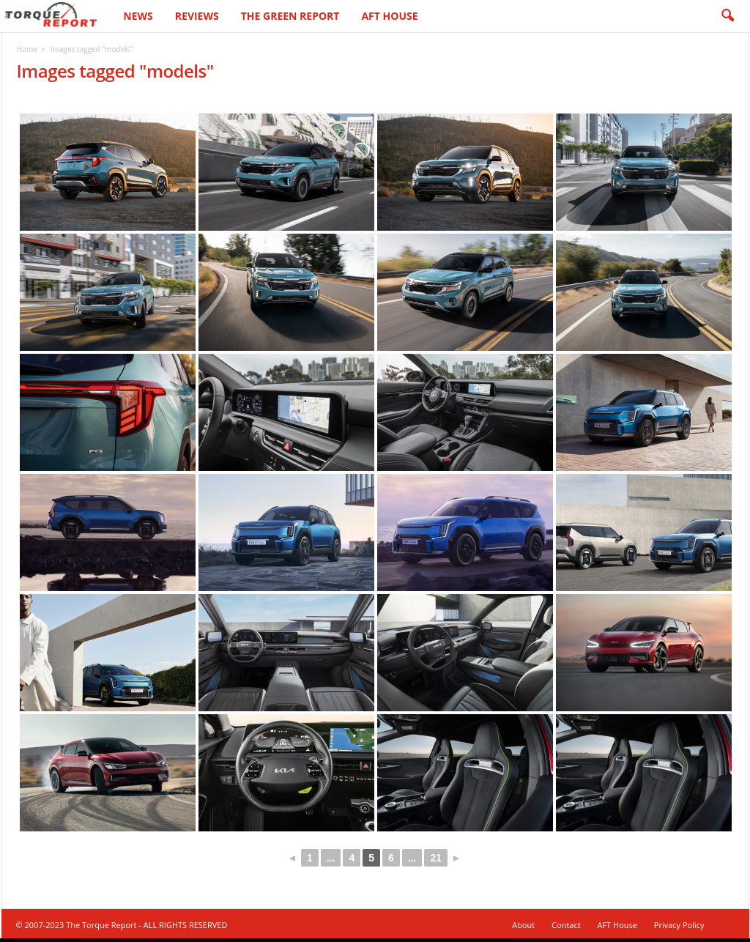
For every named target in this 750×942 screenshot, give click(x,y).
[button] (727, 16)
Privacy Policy (679, 924)
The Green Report (290, 16)
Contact (566, 924)
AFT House (389, 16)
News (137, 16)
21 (436, 858)
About (523, 924)
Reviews (197, 16)
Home (27, 49)
